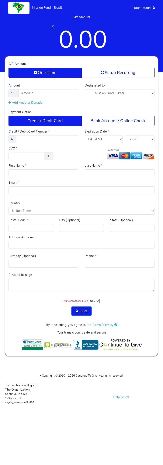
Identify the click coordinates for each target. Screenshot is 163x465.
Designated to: (95, 85)
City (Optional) (69, 220)
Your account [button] (144, 8)
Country (14, 203)
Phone (90, 256)
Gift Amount (17, 64)
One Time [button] (45, 72)
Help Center (121, 397)
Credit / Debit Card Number (29, 131)
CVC (12, 148)
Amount (14, 85)
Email (13, 182)
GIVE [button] (81, 311)
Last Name (93, 165)
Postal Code (18, 220)
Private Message (20, 275)
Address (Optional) (22, 237)
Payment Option (20, 112)
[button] (48, 156)
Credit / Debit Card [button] (45, 121)
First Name (17, 165)
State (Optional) (121, 220)
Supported (113, 149)
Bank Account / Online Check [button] (117, 121)
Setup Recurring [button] (118, 72)
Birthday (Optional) (22, 256)
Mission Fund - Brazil (47, 8)
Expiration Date (97, 131)
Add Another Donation (26, 103)
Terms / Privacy (104, 325)
